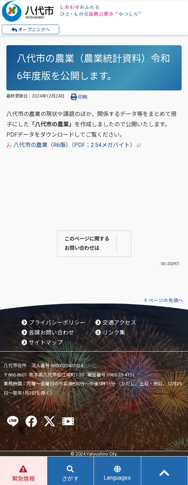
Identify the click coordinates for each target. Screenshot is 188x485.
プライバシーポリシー (53, 323)
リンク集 (110, 333)
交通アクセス (115, 323)
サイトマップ (42, 342)
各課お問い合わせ (48, 333)
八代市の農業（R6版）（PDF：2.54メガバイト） (73, 145)
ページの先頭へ (166, 300)
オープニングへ (30, 30)
